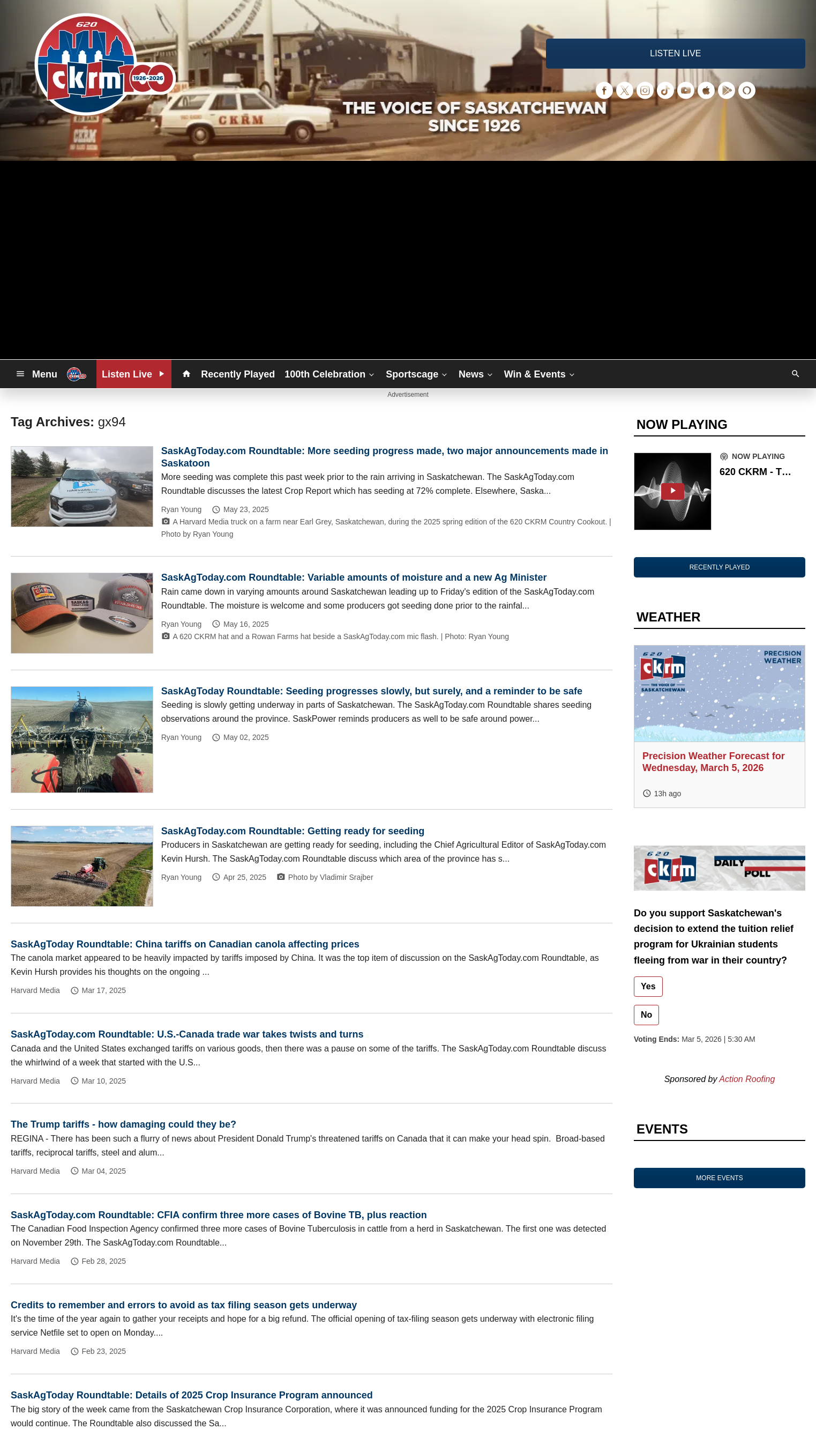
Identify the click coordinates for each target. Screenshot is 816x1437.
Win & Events (540, 374)
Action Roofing (747, 1079)
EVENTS (662, 1129)
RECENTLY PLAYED (720, 567)
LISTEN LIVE (675, 53)
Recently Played (238, 374)
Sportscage (417, 374)
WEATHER (669, 617)
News (477, 374)
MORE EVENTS (719, 1178)
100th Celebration (330, 374)
